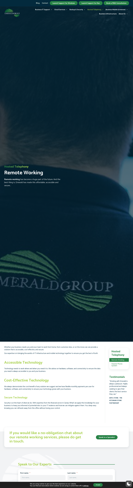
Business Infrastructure (108, 13)
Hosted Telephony (95, 9)
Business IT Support (43, 9)
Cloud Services (60, 9)
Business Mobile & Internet (117, 9)
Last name (72, 473)
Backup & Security (77, 9)
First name (25, 473)
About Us (123, 13)
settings (85, 486)
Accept (98, 485)
